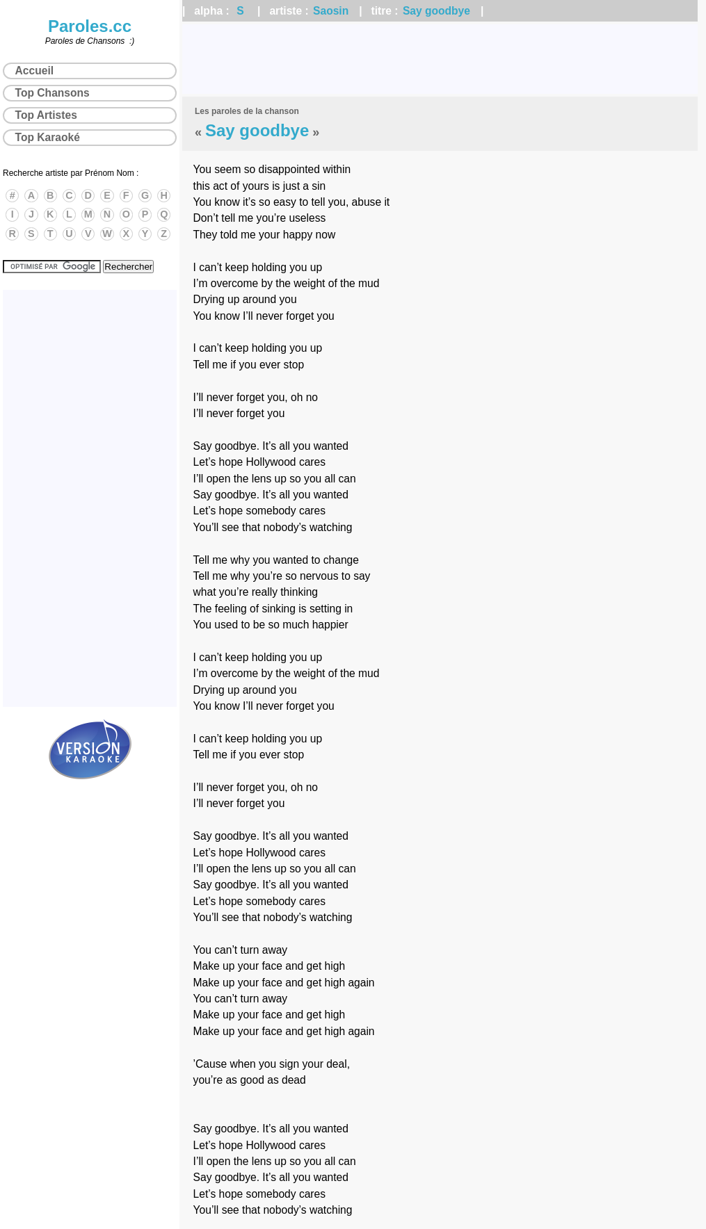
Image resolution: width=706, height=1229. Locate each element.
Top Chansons (52, 93)
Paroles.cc (89, 26)
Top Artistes (46, 115)
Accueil (34, 70)
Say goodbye (436, 11)
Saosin (330, 11)
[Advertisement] (440, 59)
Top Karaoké (47, 137)
